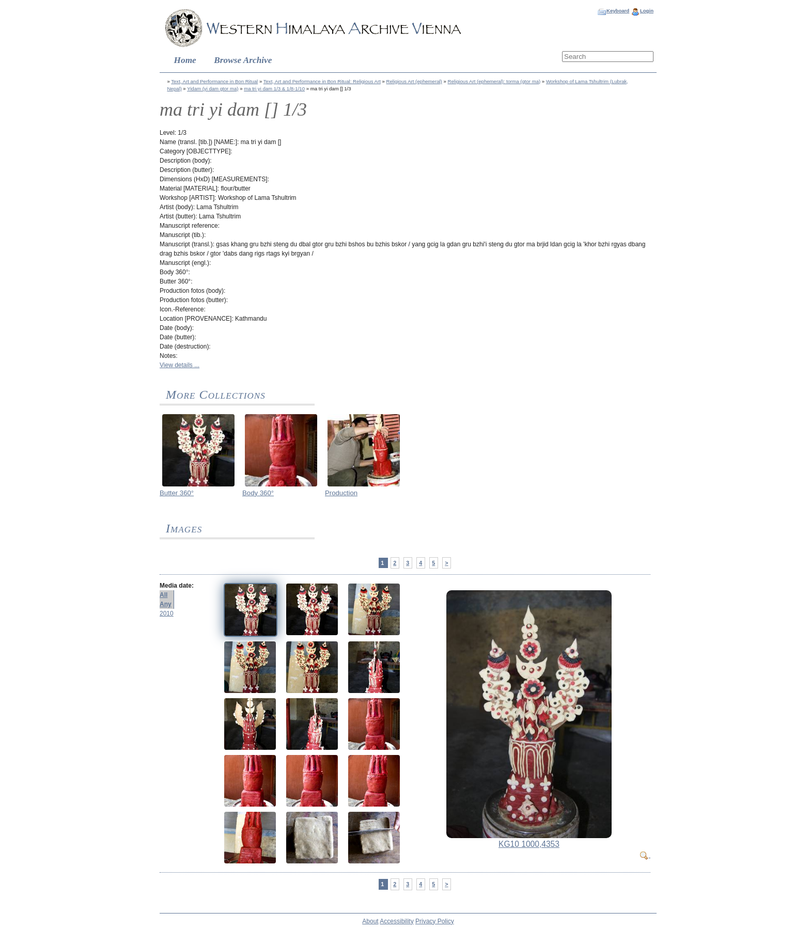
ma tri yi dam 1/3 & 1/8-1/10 (274, 88)
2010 (167, 613)
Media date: (177, 585)
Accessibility (396, 921)
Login (646, 10)
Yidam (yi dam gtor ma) (212, 88)
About (370, 921)
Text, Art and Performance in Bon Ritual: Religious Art (322, 81)
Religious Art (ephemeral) (414, 81)
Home (185, 60)
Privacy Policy (434, 921)
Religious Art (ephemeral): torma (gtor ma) (494, 81)
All (163, 595)
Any (166, 604)
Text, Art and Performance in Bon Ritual (214, 81)
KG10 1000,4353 (529, 844)
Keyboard (617, 10)
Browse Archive (243, 60)
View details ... (179, 365)
